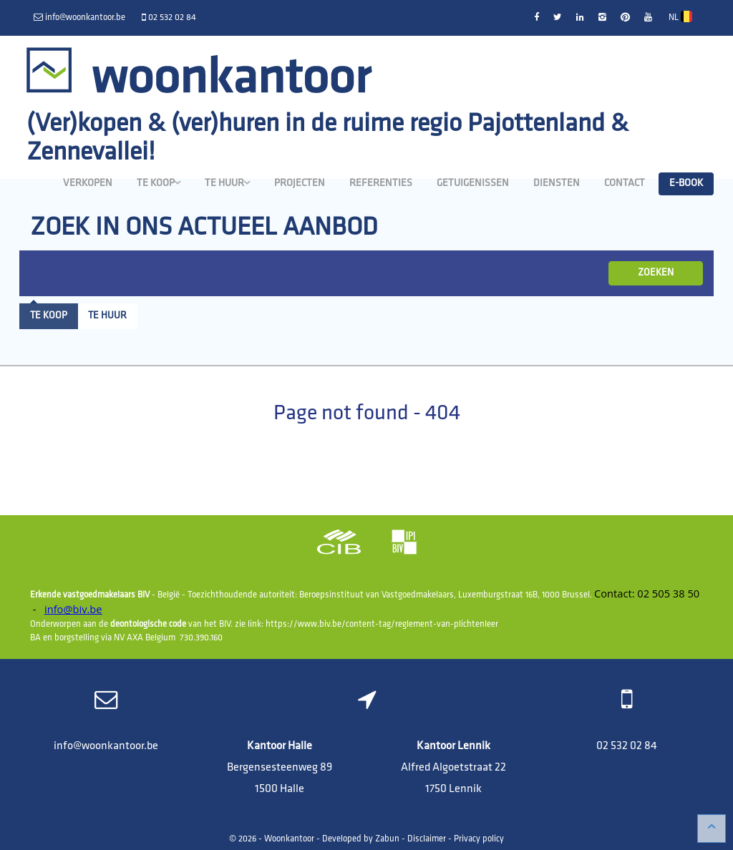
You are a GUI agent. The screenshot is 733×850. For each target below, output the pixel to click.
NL (680, 16)
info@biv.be (73, 609)
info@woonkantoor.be (106, 746)
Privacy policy (479, 839)
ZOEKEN (656, 273)
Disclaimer (426, 839)
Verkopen (87, 183)
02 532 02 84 (626, 746)
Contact (624, 183)
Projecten (299, 183)
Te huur (227, 183)
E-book (686, 183)
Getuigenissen (473, 183)
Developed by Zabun (360, 839)
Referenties (380, 183)
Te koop (158, 183)
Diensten (556, 183)
